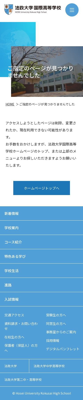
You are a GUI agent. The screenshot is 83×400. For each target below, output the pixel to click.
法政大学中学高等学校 (49, 366)
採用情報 (52, 340)
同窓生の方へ (56, 323)
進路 (8, 285)
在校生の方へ (14, 337)
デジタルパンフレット (62, 349)
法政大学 (10, 366)
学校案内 (11, 227)
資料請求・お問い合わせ (21, 326)
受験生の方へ (56, 315)
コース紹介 (13, 242)
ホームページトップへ (41, 188)
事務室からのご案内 (61, 332)
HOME (10, 104)
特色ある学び (15, 256)
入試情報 (11, 299)
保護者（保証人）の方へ (21, 348)
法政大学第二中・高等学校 (23, 379)
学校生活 (11, 270)
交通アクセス (14, 315)
